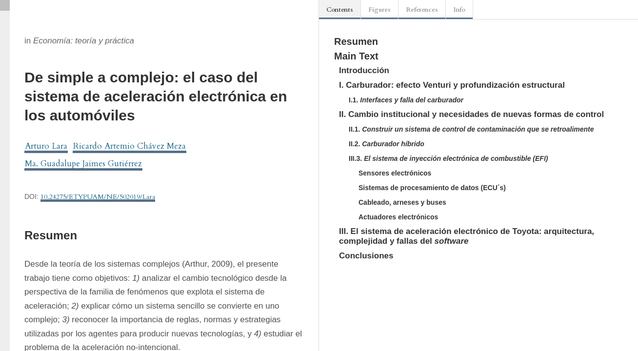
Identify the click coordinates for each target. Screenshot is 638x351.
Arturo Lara (46, 146)
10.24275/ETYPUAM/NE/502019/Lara (97, 196)
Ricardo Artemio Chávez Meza (129, 146)
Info (459, 9)
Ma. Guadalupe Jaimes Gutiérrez (83, 163)
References (422, 9)
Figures (379, 9)
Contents (339, 9)
